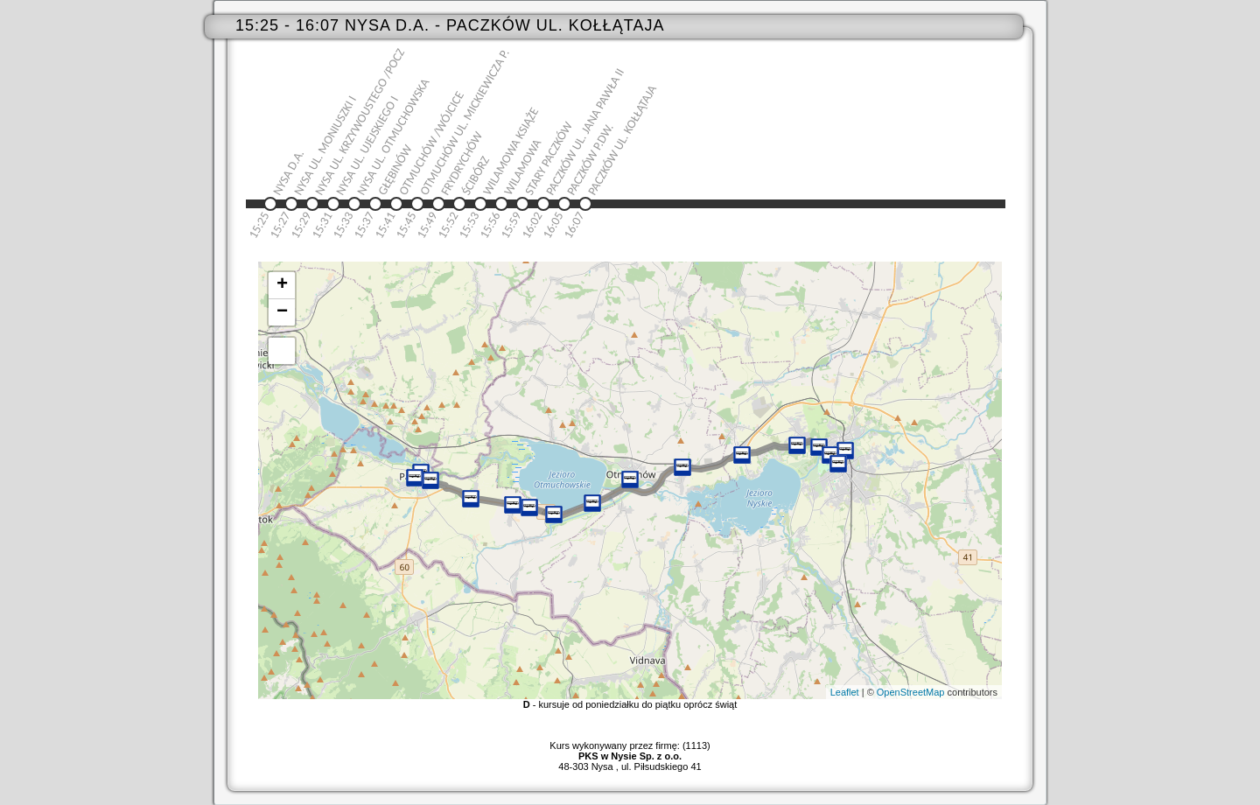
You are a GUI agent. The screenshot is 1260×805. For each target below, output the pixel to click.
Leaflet (844, 692)
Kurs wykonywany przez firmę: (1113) (630, 750)
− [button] (282, 312)
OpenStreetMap (911, 692)
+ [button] (282, 285)
